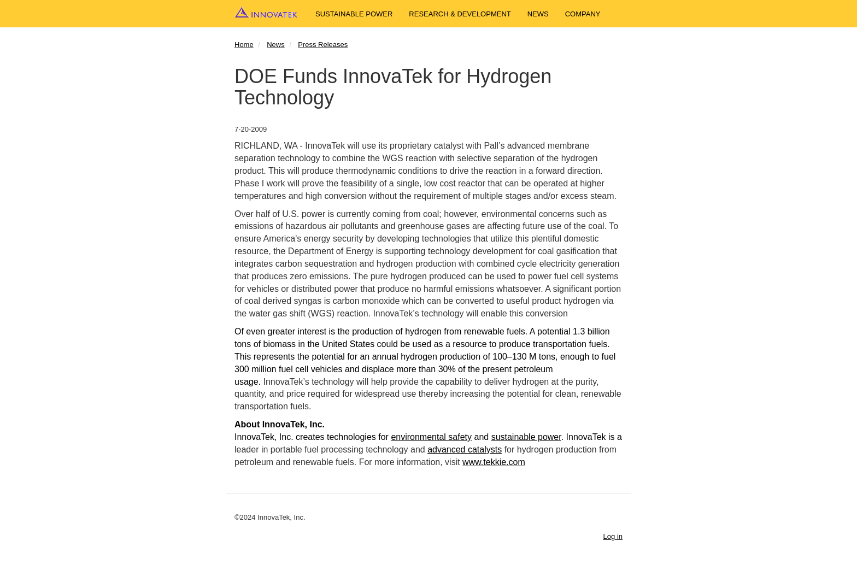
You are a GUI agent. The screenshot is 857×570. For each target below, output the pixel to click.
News (538, 14)
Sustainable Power (353, 14)
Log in (613, 536)
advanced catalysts (464, 449)
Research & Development (459, 14)
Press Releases (323, 44)
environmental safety (431, 437)
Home (244, 44)
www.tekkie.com (493, 462)
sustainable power (526, 437)
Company (583, 14)
